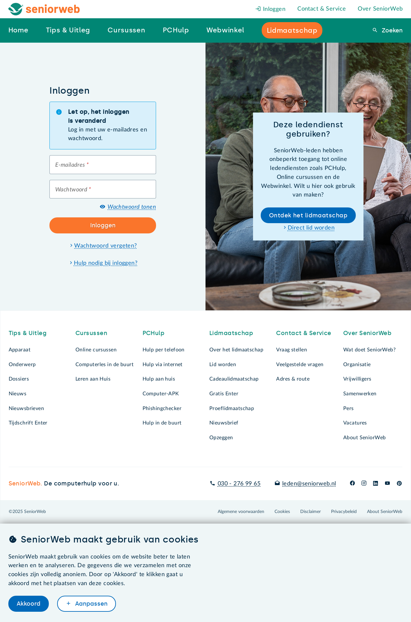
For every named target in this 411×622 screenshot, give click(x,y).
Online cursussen (96, 349)
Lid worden (222, 364)
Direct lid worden (311, 228)
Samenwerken (360, 393)
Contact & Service (321, 9)
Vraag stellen (291, 349)
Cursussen (91, 333)
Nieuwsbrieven (26, 408)
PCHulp (154, 333)
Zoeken (391, 30)
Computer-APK (161, 393)
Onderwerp (22, 364)
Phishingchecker (162, 408)
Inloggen (270, 9)
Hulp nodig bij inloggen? (105, 263)
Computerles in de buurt (104, 364)
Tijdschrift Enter (28, 422)
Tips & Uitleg (28, 333)
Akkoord (28, 603)
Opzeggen (221, 437)
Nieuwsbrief (224, 422)
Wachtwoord (73, 190)
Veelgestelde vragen (299, 364)
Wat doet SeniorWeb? (369, 349)
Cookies (282, 511)
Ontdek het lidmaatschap (308, 215)
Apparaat (20, 349)
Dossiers (19, 379)
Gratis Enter (223, 393)
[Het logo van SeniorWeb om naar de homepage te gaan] (44, 9)
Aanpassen (91, 603)
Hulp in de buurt (162, 422)
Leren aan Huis (92, 379)
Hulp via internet (163, 364)
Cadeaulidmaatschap (234, 379)
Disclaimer (310, 511)
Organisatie (357, 364)
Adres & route (293, 379)
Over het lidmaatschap (236, 349)
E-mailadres (72, 165)
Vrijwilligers (357, 379)
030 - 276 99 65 (239, 484)
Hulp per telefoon (164, 349)
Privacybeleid (344, 511)
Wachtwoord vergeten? (105, 246)
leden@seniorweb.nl (309, 484)
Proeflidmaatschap (231, 408)
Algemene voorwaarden (241, 511)
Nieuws (18, 393)
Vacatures (355, 422)
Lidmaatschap (231, 333)
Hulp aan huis (159, 379)
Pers (348, 408)
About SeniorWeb (364, 437)
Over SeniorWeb (380, 9)
